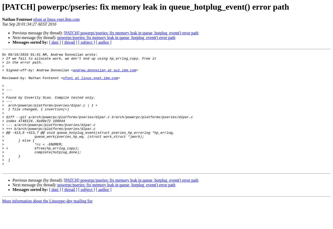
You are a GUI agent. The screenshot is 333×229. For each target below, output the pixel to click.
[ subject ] (86, 42)
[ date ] (55, 42)
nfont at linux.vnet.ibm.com (56, 19)
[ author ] (104, 42)
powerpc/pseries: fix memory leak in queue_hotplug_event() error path (116, 37)
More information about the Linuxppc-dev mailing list (47, 224)
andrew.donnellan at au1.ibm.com (104, 74)
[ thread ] (69, 42)
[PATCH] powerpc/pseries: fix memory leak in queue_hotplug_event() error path (131, 33)
